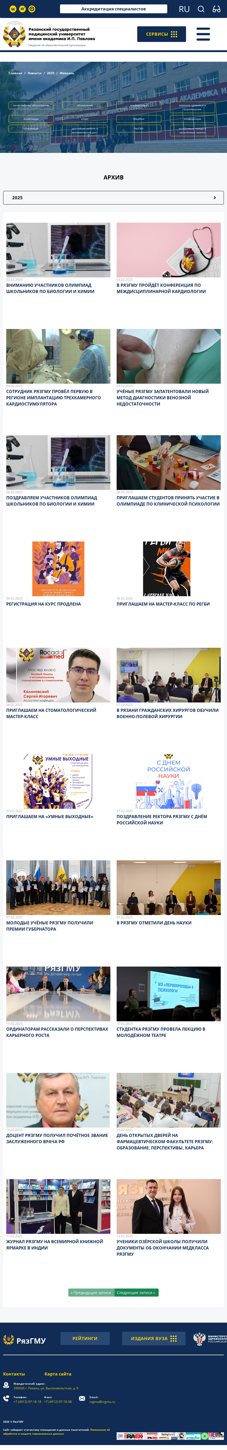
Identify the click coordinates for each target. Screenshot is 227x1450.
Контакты (14, 1374)
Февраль (67, 73)
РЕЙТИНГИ (85, 1338)
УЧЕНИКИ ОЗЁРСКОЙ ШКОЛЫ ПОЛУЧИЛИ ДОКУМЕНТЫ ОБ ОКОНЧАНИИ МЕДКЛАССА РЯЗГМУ (163, 1248)
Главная (15, 73)
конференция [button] (192, 119)
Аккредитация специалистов (113, 9)
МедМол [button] (138, 119)
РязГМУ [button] (139, 128)
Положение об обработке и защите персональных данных (56, 1431)
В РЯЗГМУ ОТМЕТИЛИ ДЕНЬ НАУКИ (154, 923)
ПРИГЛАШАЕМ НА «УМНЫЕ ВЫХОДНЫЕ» (49, 816)
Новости (34, 73)
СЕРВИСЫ (161, 34)
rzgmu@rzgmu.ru (102, 1399)
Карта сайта (58, 1374)
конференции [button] (138, 105)
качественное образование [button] (31, 105)
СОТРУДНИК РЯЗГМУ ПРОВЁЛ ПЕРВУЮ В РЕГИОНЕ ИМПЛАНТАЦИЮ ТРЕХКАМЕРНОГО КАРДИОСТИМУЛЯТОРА (53, 398)
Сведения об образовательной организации (57, 45)
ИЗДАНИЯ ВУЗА (154, 1338)
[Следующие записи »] (137, 1293)
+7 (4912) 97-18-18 (27, 1399)
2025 (50, 73)
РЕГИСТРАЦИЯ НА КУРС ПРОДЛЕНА (43, 604)
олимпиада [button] (31, 128)
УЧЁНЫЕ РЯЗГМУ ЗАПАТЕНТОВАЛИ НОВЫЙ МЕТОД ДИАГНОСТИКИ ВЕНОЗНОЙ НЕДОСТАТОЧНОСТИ (163, 398)
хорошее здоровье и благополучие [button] (192, 107)
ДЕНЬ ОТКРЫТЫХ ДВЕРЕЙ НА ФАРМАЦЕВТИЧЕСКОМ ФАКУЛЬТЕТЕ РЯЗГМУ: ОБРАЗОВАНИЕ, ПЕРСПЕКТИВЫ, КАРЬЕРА (165, 1141)
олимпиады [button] (31, 119)
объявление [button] (85, 105)
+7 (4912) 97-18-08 (58, 1399)
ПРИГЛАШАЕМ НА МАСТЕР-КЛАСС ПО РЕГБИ (163, 604)
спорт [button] (84, 119)
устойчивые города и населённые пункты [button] (192, 130)
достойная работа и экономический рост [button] (85, 130)
